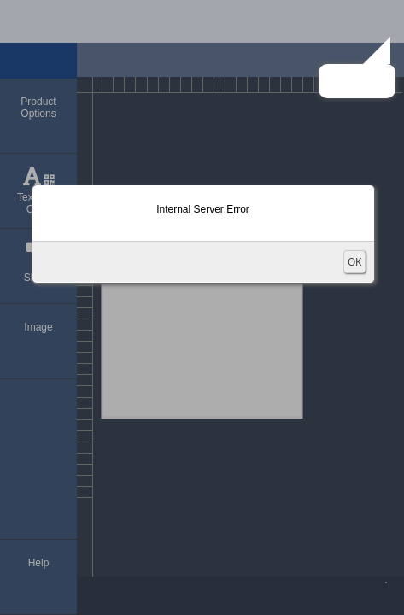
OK (354, 262)
